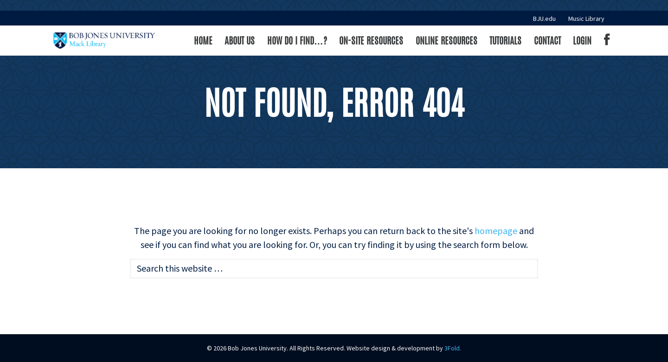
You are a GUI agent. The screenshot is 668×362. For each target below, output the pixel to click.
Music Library (586, 18)
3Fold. (452, 348)
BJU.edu (544, 18)
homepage (496, 230)
